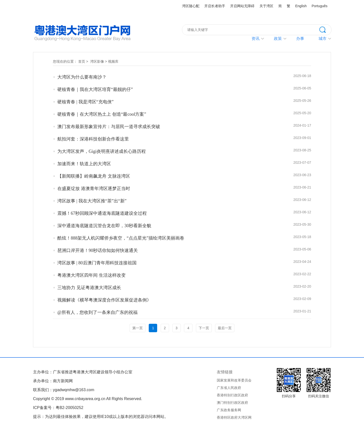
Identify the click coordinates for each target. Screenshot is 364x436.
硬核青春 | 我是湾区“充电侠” (85, 101)
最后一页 (225, 328)
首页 (81, 61)
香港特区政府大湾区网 (234, 417)
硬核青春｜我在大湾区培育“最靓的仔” (95, 89)
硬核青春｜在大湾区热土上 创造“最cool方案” (101, 114)
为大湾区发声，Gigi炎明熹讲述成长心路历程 (101, 151)
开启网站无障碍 (242, 6)
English (301, 6)
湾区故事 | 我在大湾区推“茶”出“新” (92, 200)
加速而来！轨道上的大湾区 (84, 163)
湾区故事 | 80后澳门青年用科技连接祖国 (97, 262)
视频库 (113, 61)
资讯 (255, 38)
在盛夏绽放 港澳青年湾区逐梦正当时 (93, 188)
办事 (300, 38)
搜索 (325, 29)
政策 (278, 38)
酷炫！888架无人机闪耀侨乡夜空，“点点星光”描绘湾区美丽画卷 (120, 238)
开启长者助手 (214, 6)
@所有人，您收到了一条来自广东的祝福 (97, 312)
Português (320, 6)
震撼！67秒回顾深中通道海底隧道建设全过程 (102, 213)
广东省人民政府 (229, 388)
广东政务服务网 (229, 410)
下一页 (204, 328)
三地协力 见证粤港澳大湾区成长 (89, 287)
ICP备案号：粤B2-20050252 (58, 408)
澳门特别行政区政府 (232, 403)
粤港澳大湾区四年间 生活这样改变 (91, 275)
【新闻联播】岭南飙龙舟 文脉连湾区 (93, 176)
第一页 (137, 328)
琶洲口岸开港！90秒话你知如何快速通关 (97, 250)
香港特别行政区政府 (232, 395)
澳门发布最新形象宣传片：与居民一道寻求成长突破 (108, 126)
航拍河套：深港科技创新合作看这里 (93, 138)
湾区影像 (97, 61)
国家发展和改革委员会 (234, 380)
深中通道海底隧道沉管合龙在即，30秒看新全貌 (104, 225)
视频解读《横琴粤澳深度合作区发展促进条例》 (104, 300)
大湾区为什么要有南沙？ (82, 77)
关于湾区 (266, 6)
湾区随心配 (190, 6)
